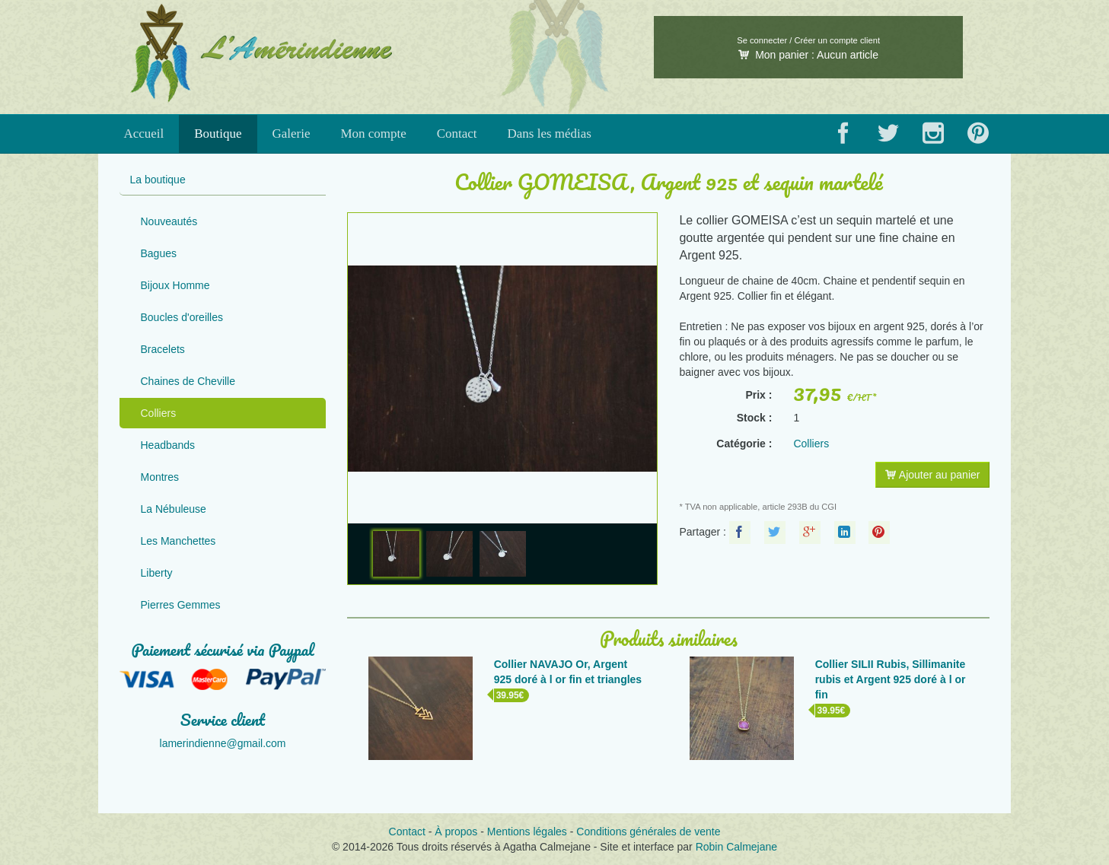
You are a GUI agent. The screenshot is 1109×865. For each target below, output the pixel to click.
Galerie (291, 133)
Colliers (159, 413)
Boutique (217, 133)
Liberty (157, 573)
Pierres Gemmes (181, 605)
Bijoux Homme (175, 285)
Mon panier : (808, 55)
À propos (456, 831)
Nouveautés (169, 221)
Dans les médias (549, 133)
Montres (160, 477)
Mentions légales (527, 831)
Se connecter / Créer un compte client (808, 40)
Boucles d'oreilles (182, 317)
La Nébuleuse (173, 509)
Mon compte (373, 133)
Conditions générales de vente (648, 831)
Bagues (159, 253)
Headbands (168, 445)
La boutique (158, 179)
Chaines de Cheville (188, 381)
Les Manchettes (178, 541)
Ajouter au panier (932, 475)
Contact (457, 133)
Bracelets (163, 349)
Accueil (143, 133)
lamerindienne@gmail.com (223, 743)
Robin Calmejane (736, 847)
